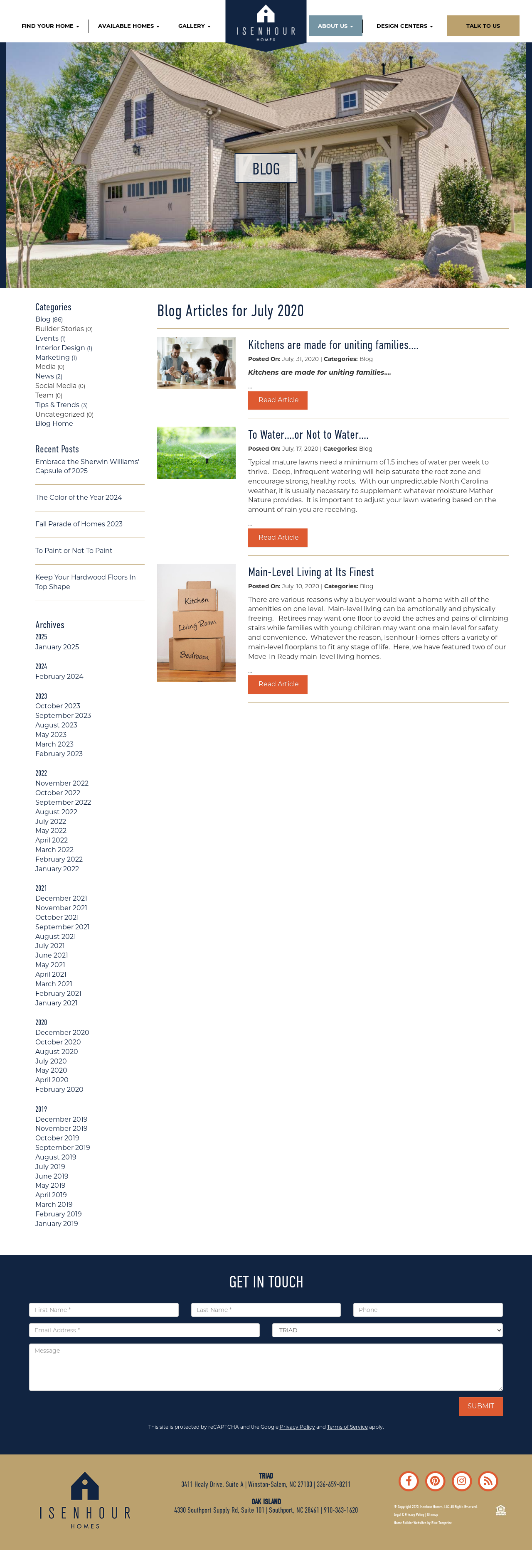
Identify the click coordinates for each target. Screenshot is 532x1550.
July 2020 (51, 1061)
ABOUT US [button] (335, 25)
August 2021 (55, 937)
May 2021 (50, 965)
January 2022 (57, 869)
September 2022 (63, 802)
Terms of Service (347, 1427)
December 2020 (62, 1033)
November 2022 (62, 783)
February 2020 (59, 1089)
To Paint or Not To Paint (74, 551)
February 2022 (59, 859)
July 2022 (50, 821)
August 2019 (55, 1157)
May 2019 (50, 1185)
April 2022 (51, 840)
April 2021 (50, 974)
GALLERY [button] (194, 25)
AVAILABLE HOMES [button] (129, 25)
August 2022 (56, 812)
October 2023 (57, 706)
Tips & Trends (61, 405)
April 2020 (52, 1080)
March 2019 (54, 1205)
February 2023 (59, 754)
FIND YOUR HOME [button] (50, 25)
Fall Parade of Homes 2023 (79, 524)
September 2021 (62, 927)
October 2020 (58, 1042)
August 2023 (56, 725)
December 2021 (61, 898)
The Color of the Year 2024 (78, 497)
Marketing (56, 357)
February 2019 (58, 1214)
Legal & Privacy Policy (409, 1514)
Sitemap (432, 1514)
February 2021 (58, 993)
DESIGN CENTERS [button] (405, 25)
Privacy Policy (297, 1427)
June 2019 (52, 1176)
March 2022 (54, 850)
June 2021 (51, 955)
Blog (49, 319)
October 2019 (57, 1138)
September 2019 (62, 1148)
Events (50, 338)
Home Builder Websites (410, 1523)
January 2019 (56, 1224)
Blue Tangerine (441, 1523)
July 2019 (50, 1167)
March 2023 (54, 744)
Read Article (278, 400)
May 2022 (50, 831)
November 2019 (61, 1128)
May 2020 (51, 1070)
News (48, 376)
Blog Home (54, 423)
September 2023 (63, 716)
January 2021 (56, 1003)
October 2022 (57, 793)
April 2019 (51, 1195)
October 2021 (57, 917)
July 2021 (50, 946)
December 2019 (61, 1119)
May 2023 (50, 735)
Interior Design (63, 348)
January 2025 (57, 647)
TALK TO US (483, 25)
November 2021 (61, 908)
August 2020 (56, 1052)
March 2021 (53, 984)
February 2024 (59, 676)
